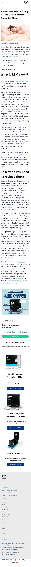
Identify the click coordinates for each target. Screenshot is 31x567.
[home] (25, 2)
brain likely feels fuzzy (8, 246)
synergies (8, 207)
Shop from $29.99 (15, 388)
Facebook (5, 528)
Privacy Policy (6, 514)
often (2, 264)
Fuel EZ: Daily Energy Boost (9, 490)
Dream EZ (21, 262)
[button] (2, 2)
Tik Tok (4, 526)
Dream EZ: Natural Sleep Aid (10, 495)
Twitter (4, 533)
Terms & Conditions (7, 512)
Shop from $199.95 (15, 464)
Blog (3, 504)
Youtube (4, 536)
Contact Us (5, 517)
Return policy (6, 509)
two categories (24, 81)
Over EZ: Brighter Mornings (9, 493)
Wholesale (5, 519)
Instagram (5, 531)
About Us (4, 502)
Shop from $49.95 (15, 428)
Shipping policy (6, 507)
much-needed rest (15, 56)
